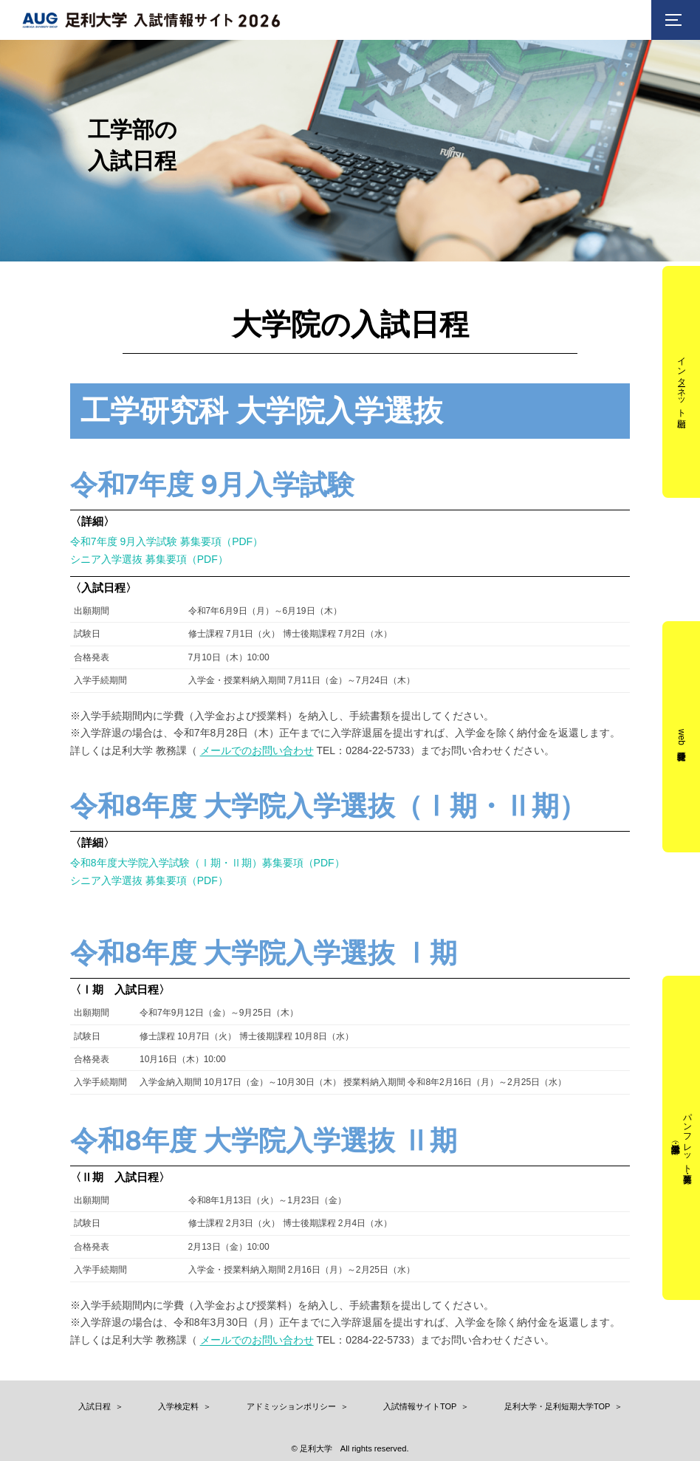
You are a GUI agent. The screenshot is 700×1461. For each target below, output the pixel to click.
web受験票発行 (682, 736)
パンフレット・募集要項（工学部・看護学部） (687, 1138)
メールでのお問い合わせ (257, 750)
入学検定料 (178, 1406)
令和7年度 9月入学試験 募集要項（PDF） (166, 541)
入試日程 (94, 1406)
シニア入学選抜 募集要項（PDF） (149, 559)
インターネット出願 (682, 382)
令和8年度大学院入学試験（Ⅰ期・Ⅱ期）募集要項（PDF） (207, 863)
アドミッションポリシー (291, 1406)
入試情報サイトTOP (419, 1406)
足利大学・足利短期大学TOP (557, 1406)
